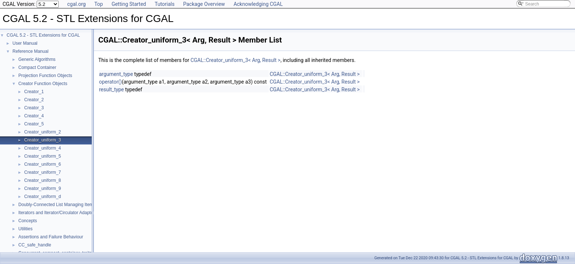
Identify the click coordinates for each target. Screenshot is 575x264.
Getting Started (128, 4)
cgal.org (76, 4)
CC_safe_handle (34, 244)
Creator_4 (34, 115)
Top (98, 4)
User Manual (24, 43)
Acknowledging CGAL (258, 4)
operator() (110, 82)
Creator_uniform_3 (42, 140)
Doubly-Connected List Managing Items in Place (65, 204)
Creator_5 (34, 123)
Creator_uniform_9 (42, 188)
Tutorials (165, 4)
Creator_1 (34, 91)
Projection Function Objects (45, 75)
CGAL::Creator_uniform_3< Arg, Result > (235, 60)
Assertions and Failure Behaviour (50, 236)
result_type (111, 89)
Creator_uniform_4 (42, 148)
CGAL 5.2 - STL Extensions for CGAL (43, 35)
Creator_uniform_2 (42, 132)
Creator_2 (34, 99)
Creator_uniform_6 (42, 164)
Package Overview (204, 4)
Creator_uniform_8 (42, 180)
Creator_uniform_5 (42, 156)
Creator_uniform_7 (42, 172)
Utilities (25, 228)
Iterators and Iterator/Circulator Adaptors (57, 212)
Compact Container (37, 67)
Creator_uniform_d (42, 196)
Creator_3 (34, 107)
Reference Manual (30, 51)
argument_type (116, 74)
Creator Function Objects (42, 83)
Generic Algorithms (36, 59)
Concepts (27, 220)
